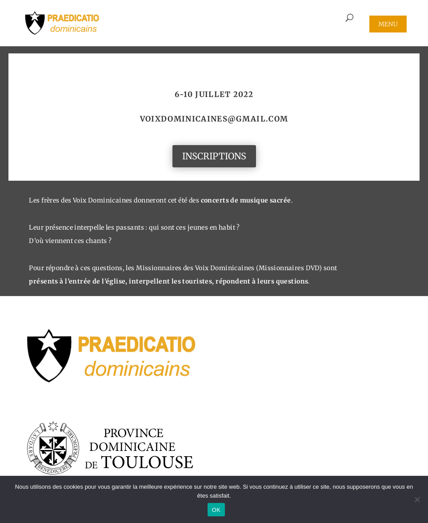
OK (216, 510)
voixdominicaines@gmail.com (214, 119)
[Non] (416, 499)
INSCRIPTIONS (214, 156)
